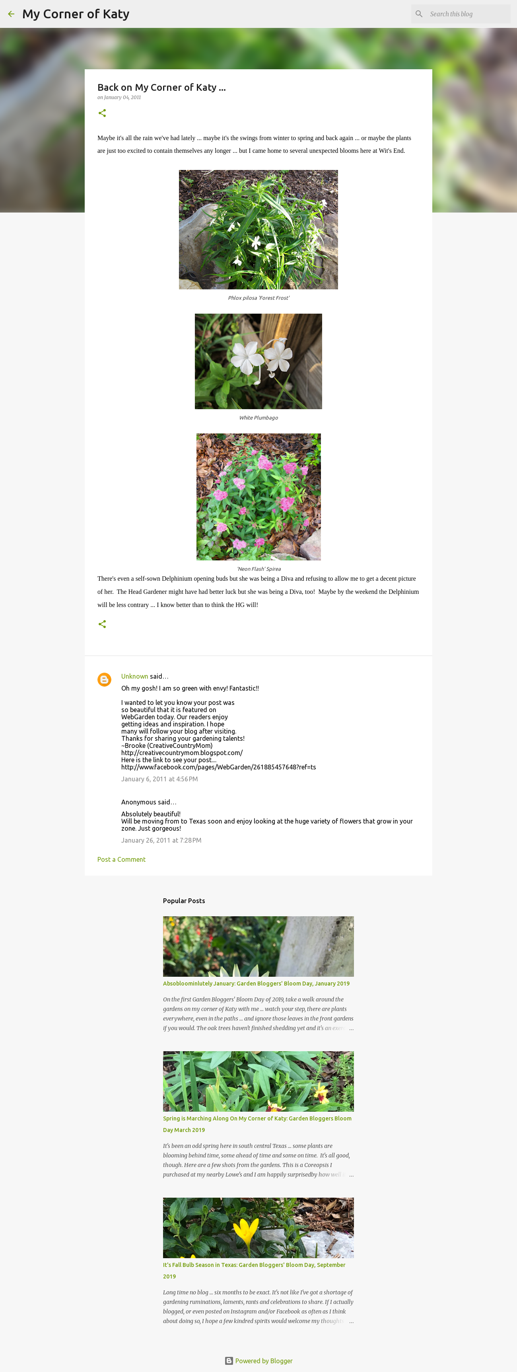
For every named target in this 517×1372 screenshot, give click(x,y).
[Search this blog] (469, 13)
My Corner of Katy (76, 13)
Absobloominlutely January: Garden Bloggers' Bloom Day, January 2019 (256, 983)
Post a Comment (121, 859)
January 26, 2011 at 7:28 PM (161, 840)
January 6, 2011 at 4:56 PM (159, 779)
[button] (102, 113)
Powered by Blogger (258, 1360)
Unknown (134, 676)
